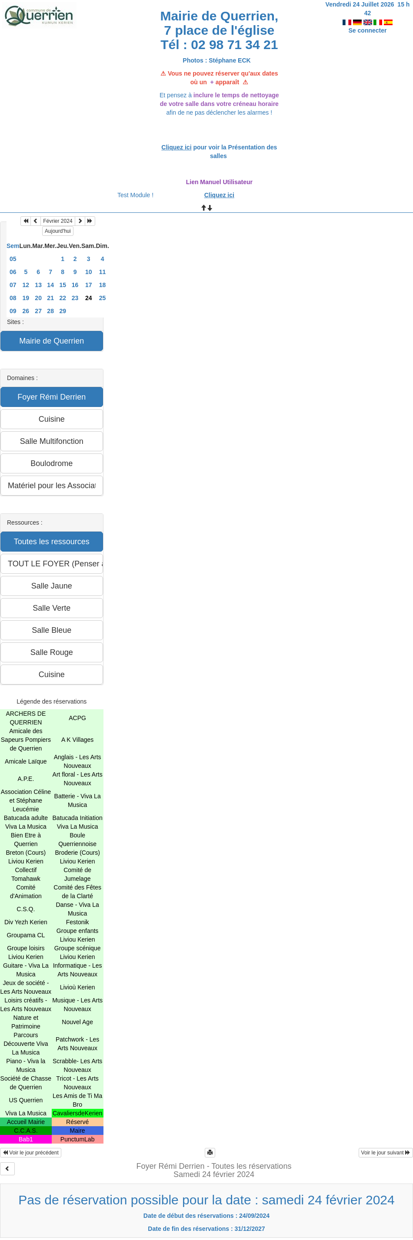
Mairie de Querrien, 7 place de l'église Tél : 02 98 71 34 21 (219, 30)
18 (102, 284)
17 (88, 284)
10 (88, 271)
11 (102, 271)
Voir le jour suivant (385, 1153)
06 (13, 271)
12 (26, 284)
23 (75, 297)
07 (13, 284)
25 (102, 297)
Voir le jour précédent (31, 1153)
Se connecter (368, 21)
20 (38, 297)
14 (50, 284)
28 (50, 311)
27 (38, 311)
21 (50, 297)
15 (62, 284)
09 (13, 311)
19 (26, 297)
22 (62, 297)
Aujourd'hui (58, 231)
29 (62, 311)
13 (38, 284)
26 (26, 311)
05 (13, 258)
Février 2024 (57, 221)
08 (13, 297)
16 (75, 284)
